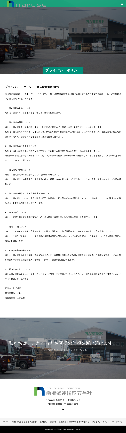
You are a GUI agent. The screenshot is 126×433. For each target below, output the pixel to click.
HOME (6, 422)
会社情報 (52, 422)
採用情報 (72, 422)
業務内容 (33, 422)
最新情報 (43, 422)
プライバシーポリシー (100, 422)
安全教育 (62, 422)
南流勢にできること (19, 422)
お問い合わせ (84, 422)
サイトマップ (117, 422)
